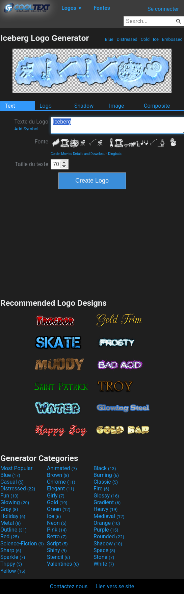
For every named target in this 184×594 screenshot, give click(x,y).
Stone (104, 557)
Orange (107, 523)
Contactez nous (68, 586)
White (104, 564)
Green (59, 509)
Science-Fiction (22, 543)
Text (10, 106)
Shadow (84, 106)
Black (105, 468)
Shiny (57, 550)
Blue (109, 39)
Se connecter (163, 9)
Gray (9, 509)
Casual (12, 482)
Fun (9, 495)
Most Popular (16, 468)
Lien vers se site (115, 586)
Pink (57, 529)
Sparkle (12, 557)
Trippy (11, 564)
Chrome (61, 482)
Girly (55, 495)
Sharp (10, 550)
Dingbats (115, 154)
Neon (57, 523)
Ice (156, 39)
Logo (46, 106)
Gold (57, 502)
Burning (106, 475)
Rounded (109, 536)
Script (57, 543)
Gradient (107, 502)
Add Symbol (26, 128)
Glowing (14, 502)
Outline (13, 529)
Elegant (60, 488)
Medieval (109, 516)
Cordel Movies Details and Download (78, 154)
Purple (106, 529)
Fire (101, 488)
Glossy (106, 495)
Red (9, 536)
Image (116, 106)
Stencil (58, 557)
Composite (157, 106)
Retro (57, 536)
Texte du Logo (31, 124)
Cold (145, 39)
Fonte (41, 141)
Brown (58, 475)
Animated (62, 468)
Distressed (126, 39)
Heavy (105, 509)
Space (104, 550)
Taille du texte (31, 164)
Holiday (12, 516)
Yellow (12, 571)
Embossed (172, 39)
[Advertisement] (92, 243)
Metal (10, 523)
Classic (106, 482)
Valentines (63, 564)
